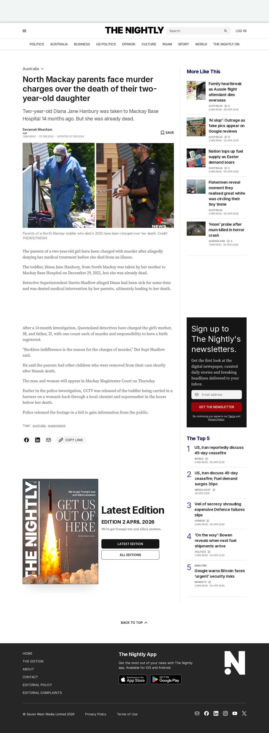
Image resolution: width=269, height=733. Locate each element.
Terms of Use (127, 714)
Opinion (128, 44)
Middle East (203, 489)
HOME (27, 653)
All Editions (130, 555)
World (201, 44)
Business (82, 44)
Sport (183, 44)
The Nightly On (226, 44)
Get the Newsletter (216, 407)
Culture (149, 44)
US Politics (106, 44)
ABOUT (28, 669)
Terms (231, 416)
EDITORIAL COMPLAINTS (42, 693)
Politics (37, 44)
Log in (241, 31)
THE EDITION (33, 661)
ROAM (167, 44)
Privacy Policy (216, 419)
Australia (59, 44)
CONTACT (30, 677)
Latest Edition (130, 544)
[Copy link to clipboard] (71, 440)
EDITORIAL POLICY (37, 685)
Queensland (56, 426)
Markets (201, 582)
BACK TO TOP (134, 622)
